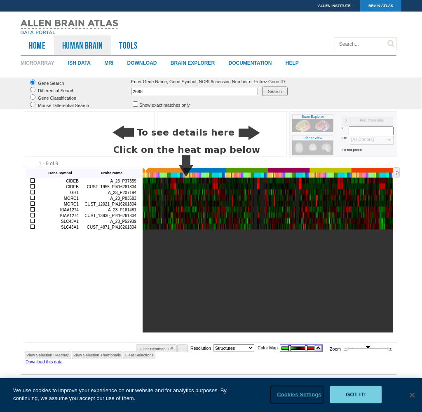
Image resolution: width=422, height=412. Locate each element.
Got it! (356, 394)
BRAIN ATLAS (380, 6)
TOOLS (128, 45)
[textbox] (194, 91)
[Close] (412, 395)
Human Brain (82, 45)
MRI (108, 63)
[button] (275, 91)
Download (142, 63)
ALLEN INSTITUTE (334, 6)
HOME (37, 45)
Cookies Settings (299, 394)
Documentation (250, 63)
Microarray (37, 63)
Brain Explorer (193, 63)
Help (292, 63)
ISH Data (79, 63)
